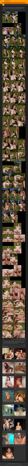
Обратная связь (19, 464)
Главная (8, 464)
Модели (10, 464)
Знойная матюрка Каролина (6, 388)
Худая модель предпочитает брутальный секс (6, 374)
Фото (16, 464)
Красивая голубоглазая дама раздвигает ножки (20, 374)
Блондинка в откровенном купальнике (8, 402)
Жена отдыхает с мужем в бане (7, 459)
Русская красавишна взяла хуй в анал (19, 445)
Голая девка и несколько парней (7, 416)
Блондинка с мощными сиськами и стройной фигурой (19, 431)
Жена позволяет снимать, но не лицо (19, 416)
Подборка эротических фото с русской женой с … (20, 389)
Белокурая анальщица (17, 402)
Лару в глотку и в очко (6, 445)
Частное (13, 464)
